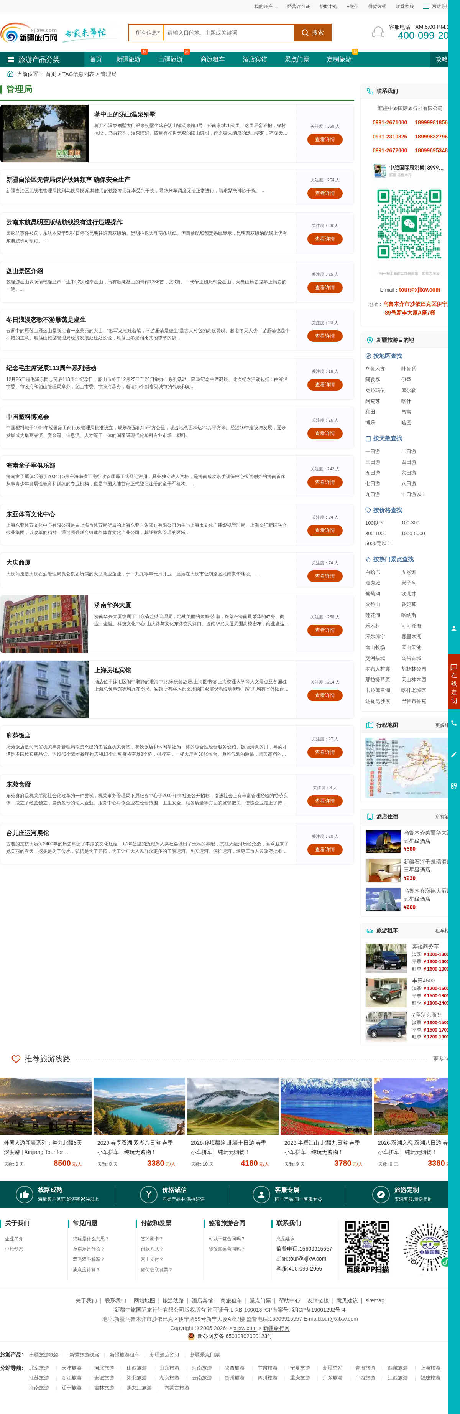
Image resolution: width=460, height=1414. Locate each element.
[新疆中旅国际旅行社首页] (61, 32)
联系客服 (405, 6)
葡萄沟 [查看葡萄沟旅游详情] (372, 594)
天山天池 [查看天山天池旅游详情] (411, 647)
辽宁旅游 (72, 1388)
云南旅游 (202, 1378)
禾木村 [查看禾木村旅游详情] (372, 626)
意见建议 (285, 1238)
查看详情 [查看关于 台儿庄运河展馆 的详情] (325, 849)
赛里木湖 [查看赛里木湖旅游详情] (411, 636)
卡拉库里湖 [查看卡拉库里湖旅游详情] (377, 690)
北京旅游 (39, 1368)
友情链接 (318, 1300)
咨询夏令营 (419, 715)
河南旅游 (202, 1368)
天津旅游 (72, 1368)
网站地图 (144, 1300)
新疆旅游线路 (84, 1355)
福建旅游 (430, 1378)
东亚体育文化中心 (30, 514)
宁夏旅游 (300, 1368)
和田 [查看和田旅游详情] (370, 412)
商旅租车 (212, 59)
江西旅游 (398, 1378)
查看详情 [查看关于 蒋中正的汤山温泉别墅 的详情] (325, 139)
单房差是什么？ (89, 1249)
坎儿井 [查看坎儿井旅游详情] (408, 594)
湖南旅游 (169, 1378)
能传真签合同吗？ (227, 1249)
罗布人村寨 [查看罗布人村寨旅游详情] (377, 669)
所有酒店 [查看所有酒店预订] (444, 816)
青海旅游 (365, 1368)
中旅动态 (14, 1249)
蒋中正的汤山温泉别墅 (125, 114)
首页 (96, 59)
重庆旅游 (300, 1378)
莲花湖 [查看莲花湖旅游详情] (372, 615)
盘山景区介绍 (24, 271)
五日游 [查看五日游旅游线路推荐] (372, 473)
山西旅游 (137, 1368)
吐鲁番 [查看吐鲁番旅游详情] (408, 369)
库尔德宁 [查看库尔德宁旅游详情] (375, 636)
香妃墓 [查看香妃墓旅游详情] (408, 604)
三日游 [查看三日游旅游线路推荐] (372, 462)
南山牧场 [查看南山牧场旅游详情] (375, 647)
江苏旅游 (39, 1378)
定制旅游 (339, 59)
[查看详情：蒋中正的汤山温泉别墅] (44, 133)
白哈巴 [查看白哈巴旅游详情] (372, 572)
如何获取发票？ (157, 1269)
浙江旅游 (72, 1378)
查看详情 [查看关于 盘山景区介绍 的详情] (325, 287)
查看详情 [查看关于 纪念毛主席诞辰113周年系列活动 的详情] (325, 384)
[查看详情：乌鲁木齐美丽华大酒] (383, 841)
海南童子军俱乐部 (30, 465)
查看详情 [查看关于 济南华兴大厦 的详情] (325, 630)
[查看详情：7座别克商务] (386, 1026)
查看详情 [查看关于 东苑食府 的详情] (325, 801)
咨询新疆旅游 (419, 688)
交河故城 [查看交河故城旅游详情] (375, 658)
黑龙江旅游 (139, 1388)
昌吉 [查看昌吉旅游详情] (406, 412)
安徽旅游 (104, 1378)
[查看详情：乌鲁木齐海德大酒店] (383, 899)
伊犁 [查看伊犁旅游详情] (406, 379)
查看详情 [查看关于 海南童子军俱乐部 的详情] (325, 482)
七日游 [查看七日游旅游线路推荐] (372, 483)
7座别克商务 (427, 1015)
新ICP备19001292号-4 (318, 1310)
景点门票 (297, 59)
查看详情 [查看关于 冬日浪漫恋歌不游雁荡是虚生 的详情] (325, 336)
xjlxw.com (245, 1328)
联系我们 (115, 1300)
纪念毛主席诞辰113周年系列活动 (51, 368)
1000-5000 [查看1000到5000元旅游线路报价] (413, 533)
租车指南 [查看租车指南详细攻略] (444, 930)
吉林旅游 (104, 1388)
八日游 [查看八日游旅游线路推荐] (408, 483)
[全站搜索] (229, 33)
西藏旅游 (398, 1368)
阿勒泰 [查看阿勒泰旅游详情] (372, 379)
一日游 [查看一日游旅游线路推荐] (372, 451)
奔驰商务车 (425, 946)
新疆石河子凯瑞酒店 (428, 862)
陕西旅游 (235, 1368)
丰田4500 (423, 980)
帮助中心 (328, 6)
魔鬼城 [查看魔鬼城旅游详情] (372, 583)
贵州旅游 (235, 1378)
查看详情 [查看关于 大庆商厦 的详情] (325, 576)
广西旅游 (365, 1378)
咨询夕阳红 (419, 743)
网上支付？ (152, 1259)
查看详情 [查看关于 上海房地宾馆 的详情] (325, 695)
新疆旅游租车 (125, 1355)
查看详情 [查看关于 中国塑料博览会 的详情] (325, 433)
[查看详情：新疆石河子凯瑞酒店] (383, 870)
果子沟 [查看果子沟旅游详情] (408, 583)
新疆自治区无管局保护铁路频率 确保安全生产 (68, 179)
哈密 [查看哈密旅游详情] (406, 422)
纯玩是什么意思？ (91, 1238)
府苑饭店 (18, 735)
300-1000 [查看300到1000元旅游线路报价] (375, 533)
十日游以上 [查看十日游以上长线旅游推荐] (413, 494)
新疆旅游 (128, 59)
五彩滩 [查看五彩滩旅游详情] (408, 572)
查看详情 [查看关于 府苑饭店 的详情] (325, 752)
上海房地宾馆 (112, 670)
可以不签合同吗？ (227, 1238)
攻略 (445, 59)
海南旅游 (39, 1388)
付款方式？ (152, 1249)
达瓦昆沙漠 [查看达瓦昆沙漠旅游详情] (377, 701)
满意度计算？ (86, 1269)
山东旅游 (169, 1368)
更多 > (441, 1059)
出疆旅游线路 (44, 1355)
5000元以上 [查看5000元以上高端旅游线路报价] (378, 543)
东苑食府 (18, 784)
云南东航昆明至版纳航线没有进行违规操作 (64, 222)
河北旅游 (104, 1368)
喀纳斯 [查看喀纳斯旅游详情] (408, 615)
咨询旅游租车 (419, 729)
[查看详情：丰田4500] (386, 992)
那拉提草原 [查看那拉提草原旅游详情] (377, 679)
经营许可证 (298, 6)
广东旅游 (333, 1378)
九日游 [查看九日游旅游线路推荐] (372, 494)
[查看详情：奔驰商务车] (386, 958)
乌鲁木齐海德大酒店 (428, 891)
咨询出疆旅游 (419, 701)
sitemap (375, 1300)
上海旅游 (430, 1368)
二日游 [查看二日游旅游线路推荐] (408, 451)
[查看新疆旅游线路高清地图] (410, 768)
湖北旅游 (137, 1378)
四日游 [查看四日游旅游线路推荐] (408, 462)
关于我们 (86, 1300)
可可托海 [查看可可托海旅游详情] (411, 626)
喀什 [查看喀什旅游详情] (406, 401)
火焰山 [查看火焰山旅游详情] (372, 604)
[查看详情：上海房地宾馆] (44, 689)
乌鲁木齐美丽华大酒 (428, 832)
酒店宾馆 (255, 59)
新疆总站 (333, 1368)
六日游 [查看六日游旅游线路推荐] (408, 473)
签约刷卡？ (152, 1238)
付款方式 (377, 6)
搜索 (312, 32)
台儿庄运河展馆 (27, 833)
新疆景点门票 (205, 1355)
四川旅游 (268, 1378)
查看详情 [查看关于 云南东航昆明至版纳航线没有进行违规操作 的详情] (325, 239)
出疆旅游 (170, 59)
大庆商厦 (18, 562)
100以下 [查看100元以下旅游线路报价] (374, 523)
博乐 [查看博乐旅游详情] (370, 422)
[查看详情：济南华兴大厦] (44, 624)
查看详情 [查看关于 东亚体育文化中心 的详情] (325, 530)
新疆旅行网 (276, 1328)
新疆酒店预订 (165, 1355)
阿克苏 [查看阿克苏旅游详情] (372, 401)
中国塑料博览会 (27, 417)
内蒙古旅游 (176, 1388)
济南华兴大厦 (112, 605)
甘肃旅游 (268, 1368)
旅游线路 (173, 1300)
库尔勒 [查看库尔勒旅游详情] (408, 390)
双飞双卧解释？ (89, 1259)
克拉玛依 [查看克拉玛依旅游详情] (375, 390)
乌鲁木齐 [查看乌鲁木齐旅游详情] (375, 369)
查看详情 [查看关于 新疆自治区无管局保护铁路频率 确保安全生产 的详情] (325, 193)
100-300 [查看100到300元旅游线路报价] (410, 523)
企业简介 (14, 1238)
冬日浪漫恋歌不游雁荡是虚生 (46, 319)
